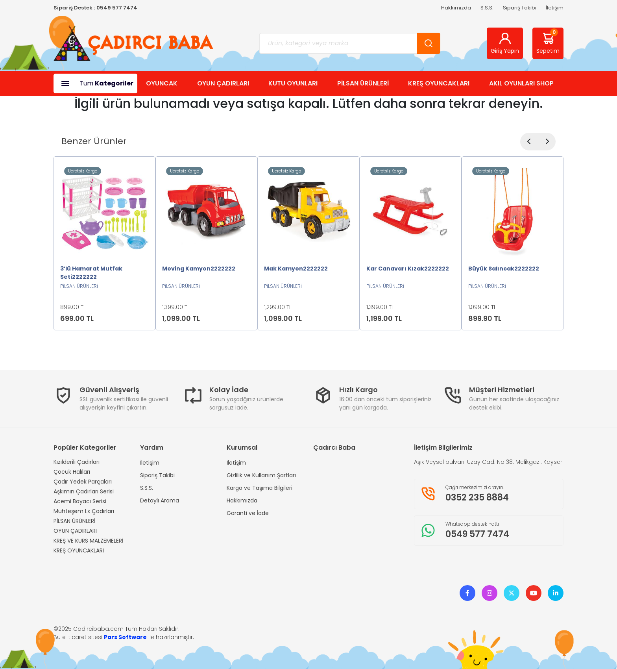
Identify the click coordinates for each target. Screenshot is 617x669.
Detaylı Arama (159, 500)
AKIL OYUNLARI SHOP (521, 83)
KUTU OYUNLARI (293, 83)
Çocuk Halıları (72, 472)
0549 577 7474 (116, 7)
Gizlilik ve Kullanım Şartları (261, 475)
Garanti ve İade (248, 513)
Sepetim (548, 42)
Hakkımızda (456, 7)
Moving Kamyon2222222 (198, 268)
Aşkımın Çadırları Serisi (84, 491)
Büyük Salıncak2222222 (503, 268)
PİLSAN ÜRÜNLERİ (363, 83)
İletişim (554, 7)
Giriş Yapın (505, 43)
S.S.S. (486, 7)
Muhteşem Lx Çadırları (84, 511)
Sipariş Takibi (519, 7)
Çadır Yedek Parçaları (83, 482)
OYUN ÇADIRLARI (223, 83)
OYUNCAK (161, 83)
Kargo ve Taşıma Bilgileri (259, 488)
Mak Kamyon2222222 (296, 268)
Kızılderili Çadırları (77, 462)
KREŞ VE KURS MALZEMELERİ (88, 541)
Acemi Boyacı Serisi (80, 501)
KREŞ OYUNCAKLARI (438, 83)
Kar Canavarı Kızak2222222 (407, 268)
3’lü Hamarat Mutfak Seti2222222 (91, 273)
